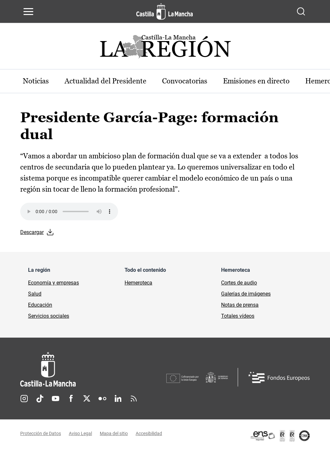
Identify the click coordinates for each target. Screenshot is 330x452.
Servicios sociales (48, 316)
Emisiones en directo (256, 81)
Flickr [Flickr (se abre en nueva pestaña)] (102, 398)
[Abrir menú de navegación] (28, 11)
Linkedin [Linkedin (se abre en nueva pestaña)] (118, 398)
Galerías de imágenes (246, 294)
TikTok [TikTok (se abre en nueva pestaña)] (40, 398)
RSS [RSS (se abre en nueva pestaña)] (134, 398)
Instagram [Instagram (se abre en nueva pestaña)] (24, 398)
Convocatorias (184, 81)
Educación (40, 305)
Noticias (36, 81)
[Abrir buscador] (301, 11)
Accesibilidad (149, 433)
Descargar (32, 232)
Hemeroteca (138, 283)
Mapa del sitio (114, 433)
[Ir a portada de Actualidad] (165, 48)
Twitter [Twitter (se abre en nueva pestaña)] (87, 398)
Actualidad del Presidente (105, 81)
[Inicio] (93, 369)
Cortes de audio (239, 283)
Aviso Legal (80, 433)
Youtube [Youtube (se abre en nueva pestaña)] (55, 398)
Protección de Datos (40, 433)
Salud (34, 294)
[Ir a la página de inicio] (164, 11)
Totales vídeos (237, 316)
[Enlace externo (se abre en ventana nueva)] (280, 436)
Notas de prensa (240, 305)
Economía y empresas (53, 283)
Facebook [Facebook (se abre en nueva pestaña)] (71, 398)
